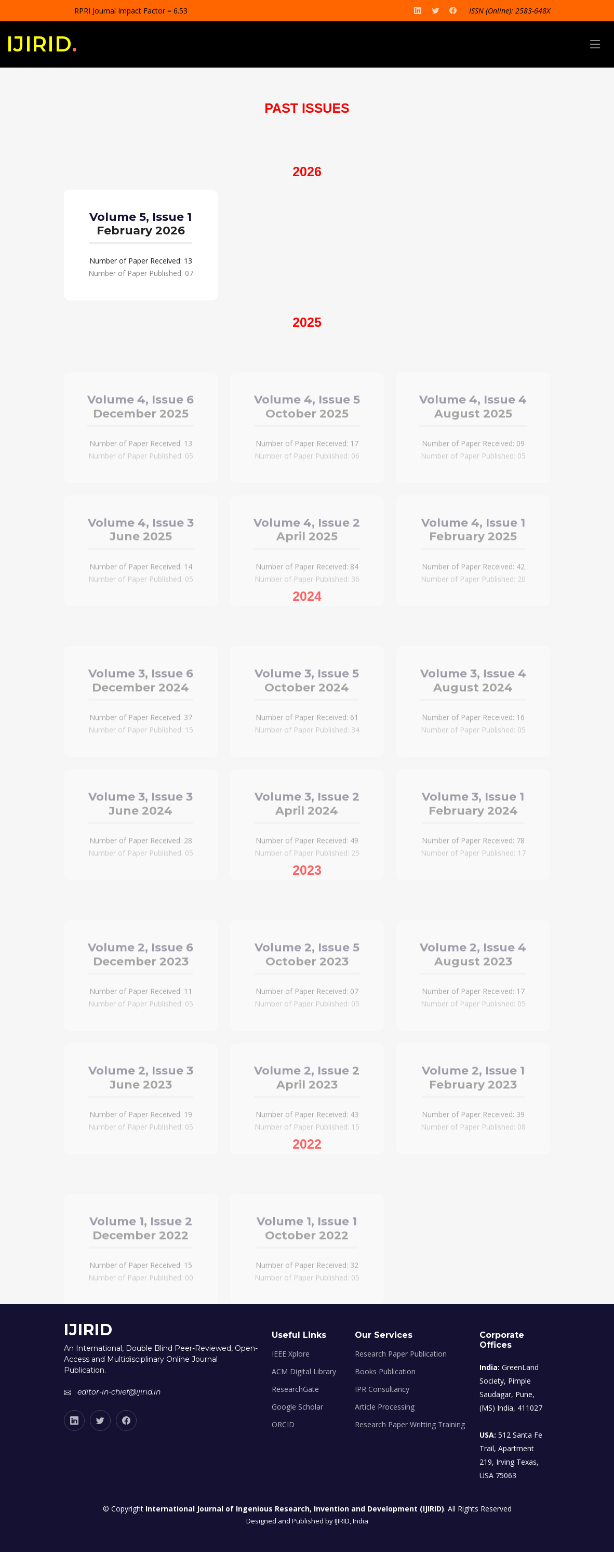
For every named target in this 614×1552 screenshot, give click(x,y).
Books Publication (385, 1371)
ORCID (283, 1424)
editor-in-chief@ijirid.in (119, 1392)
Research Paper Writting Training (410, 1424)
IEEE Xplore (291, 1354)
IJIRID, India (351, 1520)
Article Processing (385, 1407)
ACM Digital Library (304, 1371)
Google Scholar (297, 1407)
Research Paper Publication (401, 1354)
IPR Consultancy (382, 1389)
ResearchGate (295, 1389)
